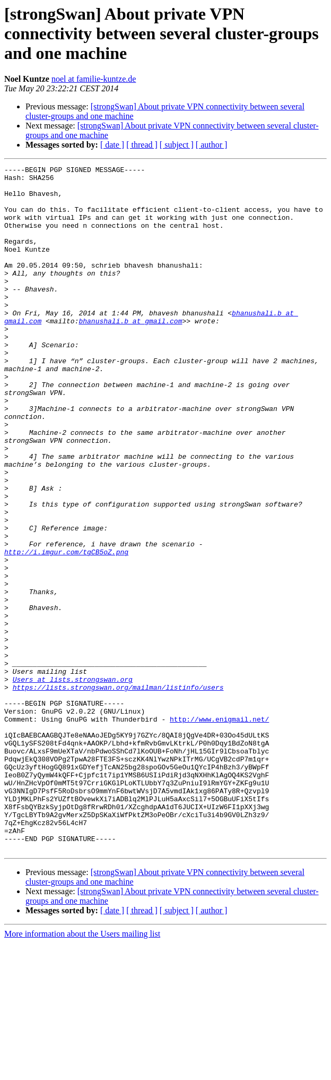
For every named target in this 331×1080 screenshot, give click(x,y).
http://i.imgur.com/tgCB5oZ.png (66, 630)
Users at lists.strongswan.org (73, 782)
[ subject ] (177, 144)
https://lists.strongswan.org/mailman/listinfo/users (118, 792)
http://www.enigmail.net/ (219, 830)
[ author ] (212, 144)
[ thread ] (142, 144)
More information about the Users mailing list (82, 1070)
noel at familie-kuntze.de (93, 78)
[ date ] (112, 144)
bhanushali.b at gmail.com (130, 352)
